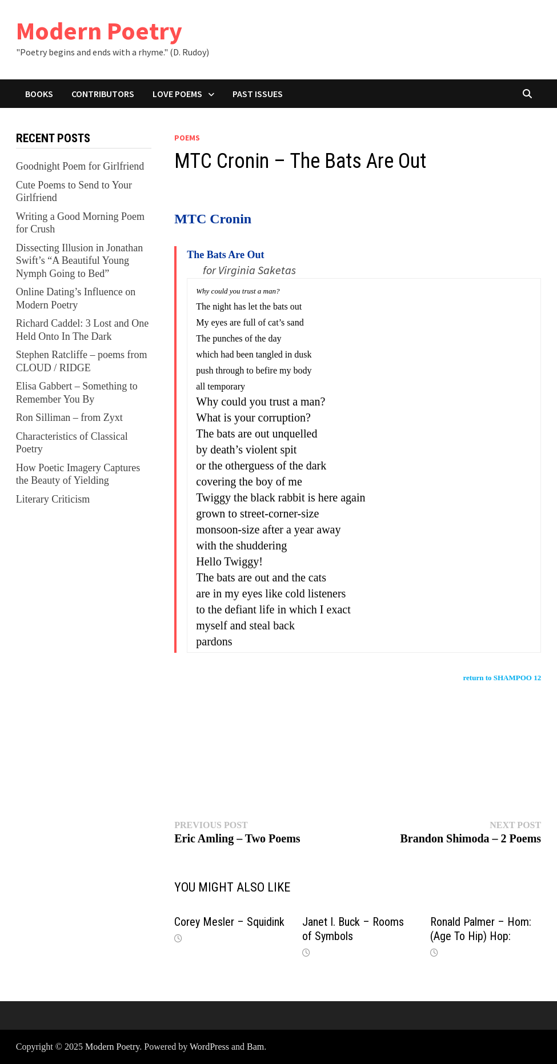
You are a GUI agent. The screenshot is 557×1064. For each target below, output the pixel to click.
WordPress (209, 1046)
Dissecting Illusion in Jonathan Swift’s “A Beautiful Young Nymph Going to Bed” (79, 260)
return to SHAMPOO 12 (502, 677)
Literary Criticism (53, 499)
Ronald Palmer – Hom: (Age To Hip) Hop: (480, 929)
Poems (187, 138)
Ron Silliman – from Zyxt (69, 417)
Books (39, 93)
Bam (255, 1046)
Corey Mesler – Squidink (229, 922)
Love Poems (177, 93)
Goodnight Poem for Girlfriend (80, 166)
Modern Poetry (99, 30)
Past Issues (258, 93)
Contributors (102, 93)
